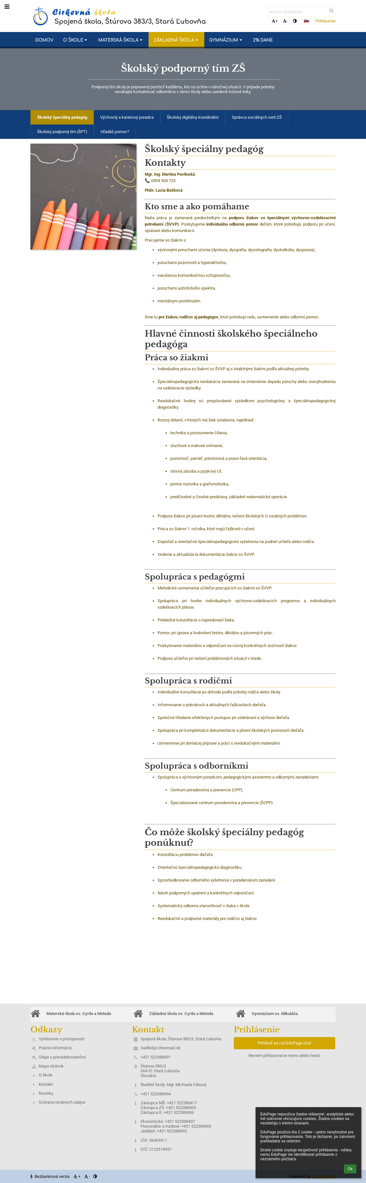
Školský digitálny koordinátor (193, 117)
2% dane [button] (263, 40)
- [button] (285, 21)
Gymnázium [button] (226, 40)
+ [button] (275, 21)
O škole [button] (76, 40)
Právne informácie (55, 1047)
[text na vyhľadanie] (301, 11)
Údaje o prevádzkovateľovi (62, 1057)
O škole (46, 1075)
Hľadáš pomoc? (115, 131)
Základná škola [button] (176, 40)
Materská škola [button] (121, 40)
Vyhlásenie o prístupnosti (61, 1038)
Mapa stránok (51, 1066)
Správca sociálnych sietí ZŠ (257, 117)
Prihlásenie (325, 21)
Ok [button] (350, 1169)
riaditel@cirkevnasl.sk (161, 1047)
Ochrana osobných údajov (62, 1102)
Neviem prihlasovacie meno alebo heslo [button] (284, 1055)
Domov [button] (44, 40)
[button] (306, 21)
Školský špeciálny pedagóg (62, 117)
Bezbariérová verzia (50, 1176)
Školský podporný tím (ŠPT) (62, 131)
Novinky (46, 1093)
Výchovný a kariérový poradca (127, 117)
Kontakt (46, 1084)
